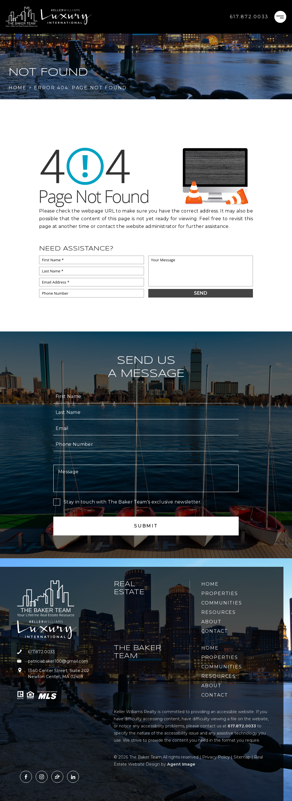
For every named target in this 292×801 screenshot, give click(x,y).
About (211, 621)
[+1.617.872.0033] (249, 16)
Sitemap (242, 757)
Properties (219, 593)
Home (210, 584)
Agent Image (181, 764)
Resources (218, 612)
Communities (221, 603)
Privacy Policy (216, 757)
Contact (214, 631)
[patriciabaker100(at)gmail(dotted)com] (62, 661)
